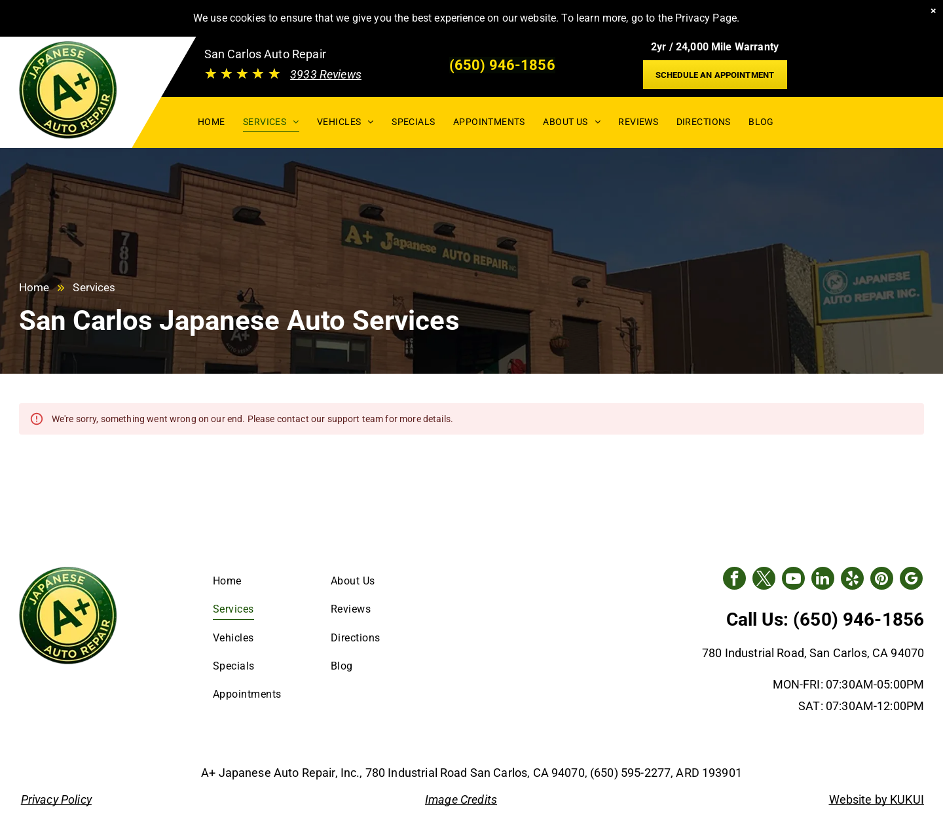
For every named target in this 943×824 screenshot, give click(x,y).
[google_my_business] (911, 580)
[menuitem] (211, 122)
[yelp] (852, 580)
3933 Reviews (325, 74)
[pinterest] (881, 580)
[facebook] (734, 580)
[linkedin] (822, 580)
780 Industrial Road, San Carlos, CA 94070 (813, 653)
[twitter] (763, 580)
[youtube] (793, 580)
